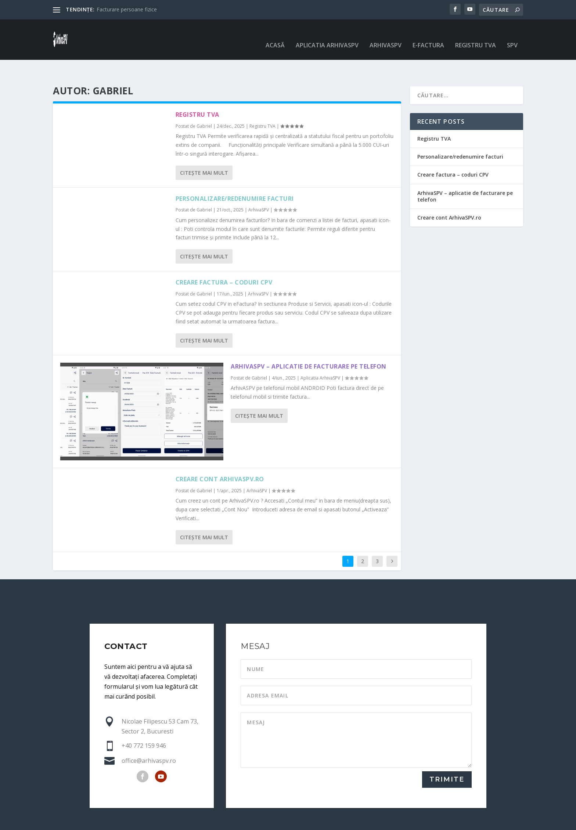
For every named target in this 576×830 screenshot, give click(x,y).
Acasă (275, 34)
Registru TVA (475, 34)
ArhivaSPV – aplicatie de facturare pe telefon (308, 344)
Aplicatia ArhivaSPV (327, 34)
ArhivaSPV (386, 34)
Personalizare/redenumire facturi (235, 176)
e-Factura (428, 34)
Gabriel (204, 103)
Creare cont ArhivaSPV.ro (220, 456)
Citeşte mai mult (204, 149)
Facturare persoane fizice (127, 9)
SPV (512, 34)
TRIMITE (446, 757)
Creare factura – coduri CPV (224, 259)
